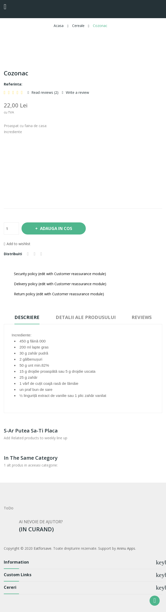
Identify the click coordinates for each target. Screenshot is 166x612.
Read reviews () (44, 92)
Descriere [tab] (26, 317)
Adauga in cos (55, 228)
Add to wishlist (17, 243)
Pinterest (41, 254)
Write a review (77, 92)
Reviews (142, 317)
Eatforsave (42, 548)
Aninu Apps (126, 548)
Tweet (34, 254)
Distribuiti (28, 254)
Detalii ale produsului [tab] (86, 317)
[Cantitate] (11, 228)
